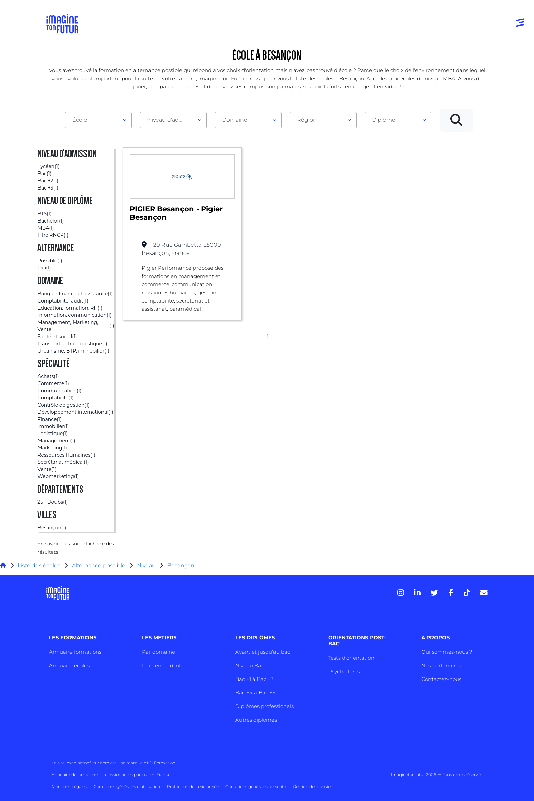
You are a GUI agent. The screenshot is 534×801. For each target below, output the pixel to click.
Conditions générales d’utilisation (127, 786)
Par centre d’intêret (166, 665)
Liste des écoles (39, 565)
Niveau (147, 565)
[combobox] (98, 120)
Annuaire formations (75, 652)
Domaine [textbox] (234, 120)
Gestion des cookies (312, 786)
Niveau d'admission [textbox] (170, 120)
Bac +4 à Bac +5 (255, 692)
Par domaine (158, 652)
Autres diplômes (256, 720)
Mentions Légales (69, 786)
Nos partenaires (441, 665)
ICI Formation (161, 762)
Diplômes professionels (264, 706)
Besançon (180, 565)
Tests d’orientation (351, 658)
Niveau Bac (249, 665)
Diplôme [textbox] (383, 120)
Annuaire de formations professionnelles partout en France (111, 774)
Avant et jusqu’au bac (262, 652)
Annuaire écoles (69, 665)
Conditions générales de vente (255, 786)
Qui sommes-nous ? (446, 652)
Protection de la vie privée (193, 786)
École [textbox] (79, 120)
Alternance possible (98, 565)
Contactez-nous (441, 679)
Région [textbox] (307, 120)
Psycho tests (344, 671)
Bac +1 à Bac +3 (254, 679)
